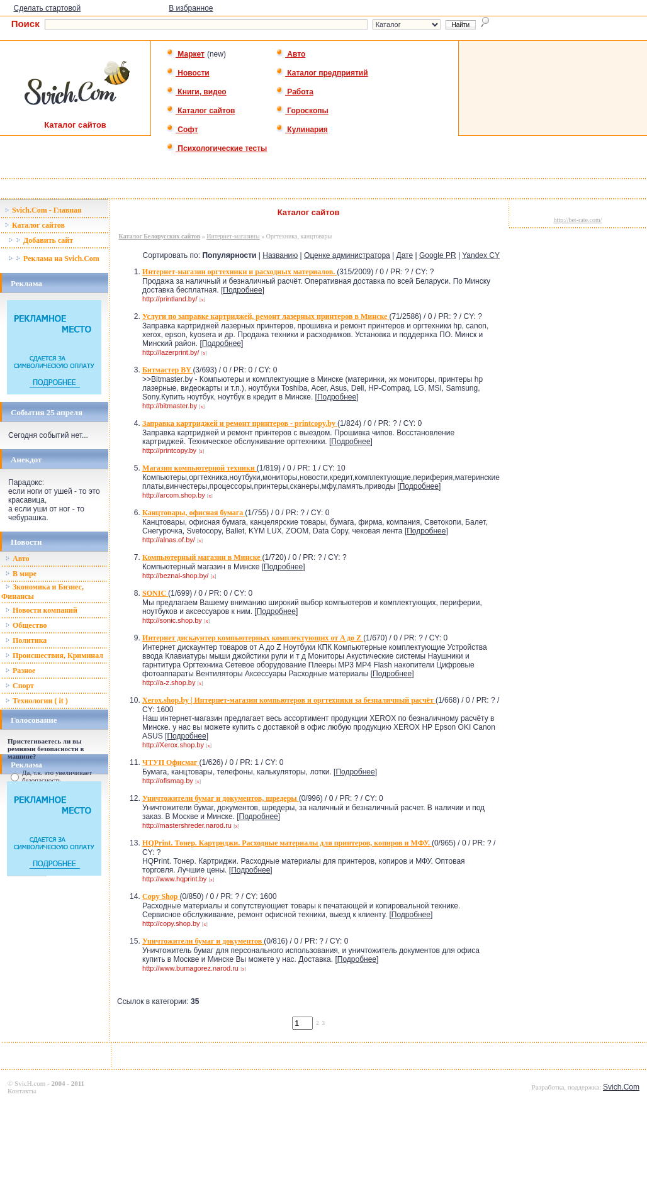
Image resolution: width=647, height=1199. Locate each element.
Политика (26, 640)
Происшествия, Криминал (54, 655)
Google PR (437, 255)
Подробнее (242, 290)
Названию (280, 255)
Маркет (185, 54)
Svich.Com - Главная (43, 210)
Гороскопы (302, 110)
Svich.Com (621, 1087)
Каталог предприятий (322, 73)
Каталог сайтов (200, 110)
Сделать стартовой (47, 8)
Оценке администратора (347, 255)
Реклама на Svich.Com (53, 258)
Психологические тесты (216, 148)
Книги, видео (196, 91)
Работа (294, 91)
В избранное (191, 8)
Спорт (19, 685)
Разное (20, 670)
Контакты (22, 1091)
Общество (26, 625)
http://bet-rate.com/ (578, 219)
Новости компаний (41, 610)
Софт (182, 129)
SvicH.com (29, 1083)
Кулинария (302, 129)
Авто (290, 54)
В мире (21, 573)
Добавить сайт (40, 240)
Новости (188, 73)
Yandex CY (481, 255)
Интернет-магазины (232, 236)
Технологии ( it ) (36, 700)
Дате (405, 255)
